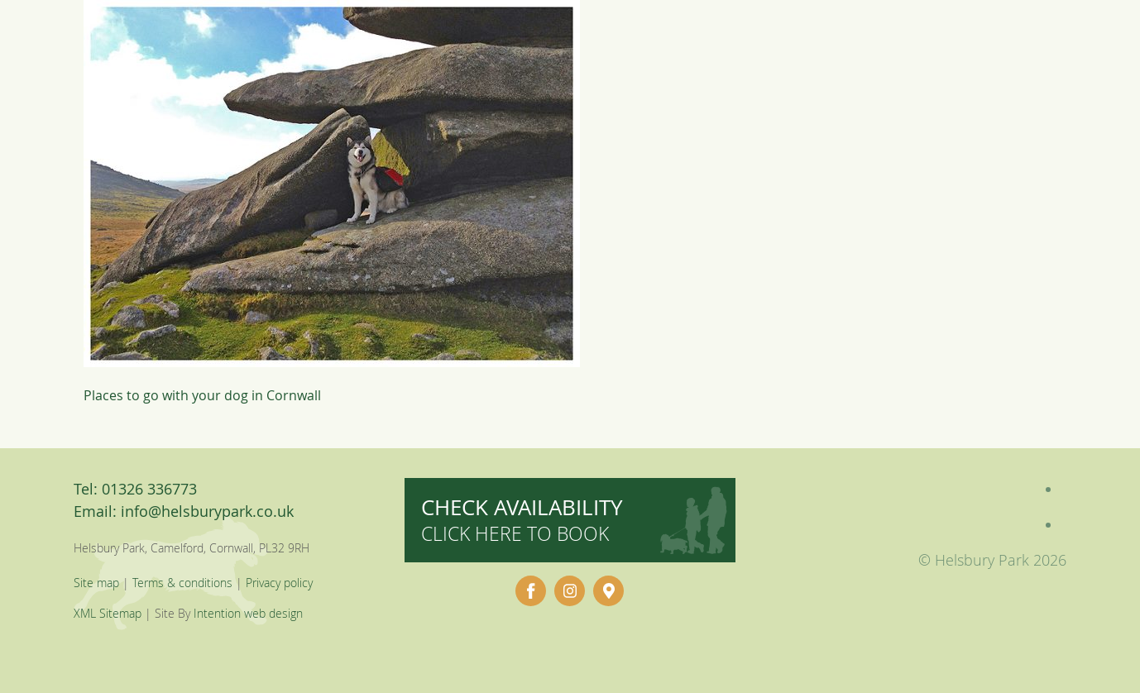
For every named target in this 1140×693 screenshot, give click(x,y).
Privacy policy (279, 582)
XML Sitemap (107, 613)
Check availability (522, 520)
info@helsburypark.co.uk (207, 511)
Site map (96, 582)
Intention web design (248, 613)
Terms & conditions (182, 582)
